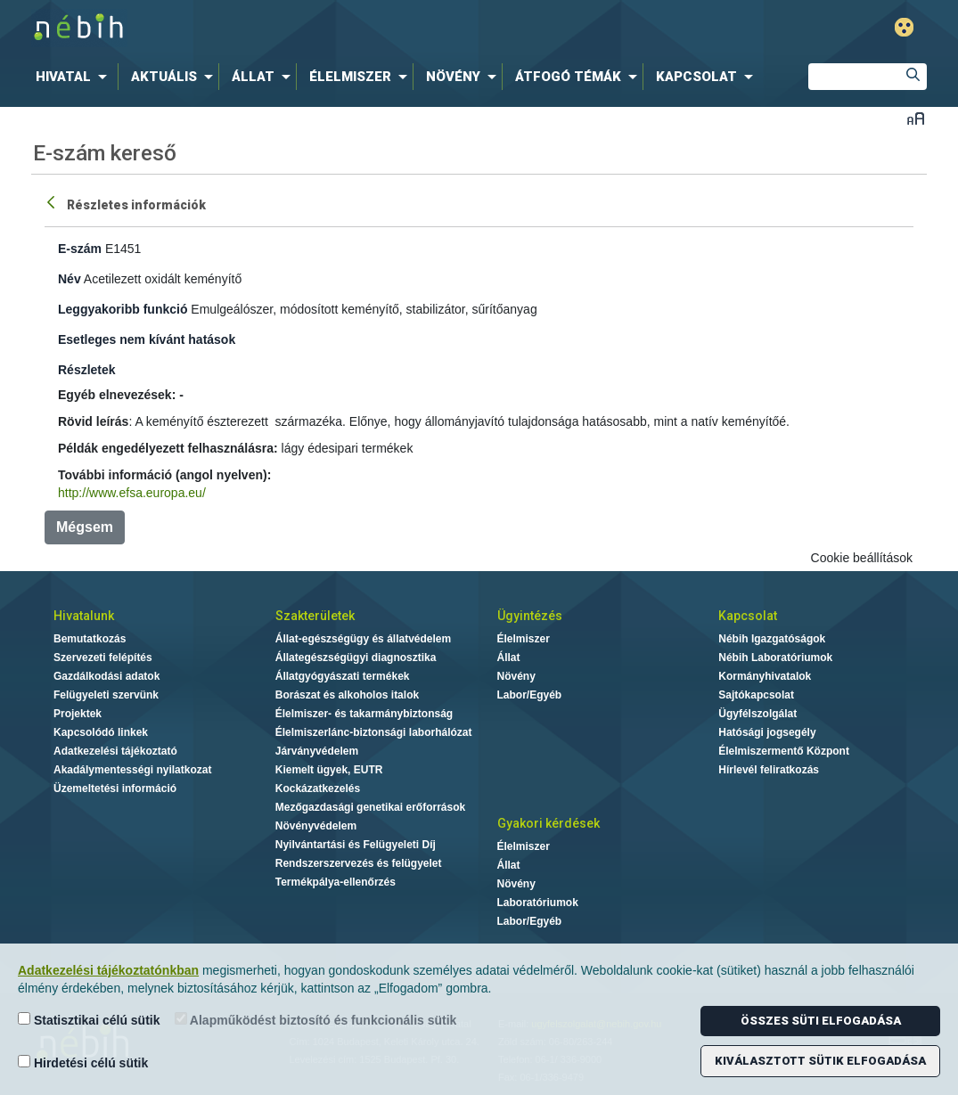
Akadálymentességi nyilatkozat (132, 770)
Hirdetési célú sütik (83, 1062)
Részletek (87, 370)
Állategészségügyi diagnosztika (356, 657)
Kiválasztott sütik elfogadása (820, 1060)
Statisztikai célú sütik (89, 1019)
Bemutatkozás (89, 639)
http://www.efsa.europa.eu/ (132, 493)
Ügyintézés (529, 616)
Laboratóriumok (537, 902)
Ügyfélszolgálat (757, 713)
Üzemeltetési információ (114, 788)
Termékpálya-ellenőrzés (335, 882)
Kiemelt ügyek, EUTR (329, 770)
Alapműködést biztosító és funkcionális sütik (316, 1019)
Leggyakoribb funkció (122, 309)
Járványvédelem (316, 751)
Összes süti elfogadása (821, 1020)
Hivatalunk (83, 616)
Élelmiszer (523, 639)
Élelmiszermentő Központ (783, 751)
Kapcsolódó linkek (100, 732)
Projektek (77, 713)
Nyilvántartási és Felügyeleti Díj (355, 844)
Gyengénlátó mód (904, 27)
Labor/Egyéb (529, 695)
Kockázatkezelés (317, 788)
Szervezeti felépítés (102, 657)
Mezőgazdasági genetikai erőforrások (370, 807)
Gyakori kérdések (548, 823)
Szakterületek (315, 616)
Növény (516, 676)
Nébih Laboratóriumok (775, 657)
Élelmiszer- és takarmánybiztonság (364, 713)
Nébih (288, 28)
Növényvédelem (315, 826)
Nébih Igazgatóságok (771, 639)
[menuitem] (75, 76)
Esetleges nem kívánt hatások (146, 339)
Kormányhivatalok (764, 676)
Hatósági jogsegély (766, 732)
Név (69, 279)
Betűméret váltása (916, 118)
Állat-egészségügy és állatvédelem (363, 639)
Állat (508, 657)
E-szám (80, 248)
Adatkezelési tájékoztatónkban (108, 970)
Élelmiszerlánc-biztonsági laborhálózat (373, 732)
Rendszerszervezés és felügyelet (358, 863)
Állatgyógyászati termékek (342, 676)
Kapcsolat (747, 616)
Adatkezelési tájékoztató (115, 751)
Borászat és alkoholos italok (347, 695)
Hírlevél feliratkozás (768, 770)
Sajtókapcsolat (756, 695)
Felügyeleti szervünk (106, 695)
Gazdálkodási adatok (106, 676)
